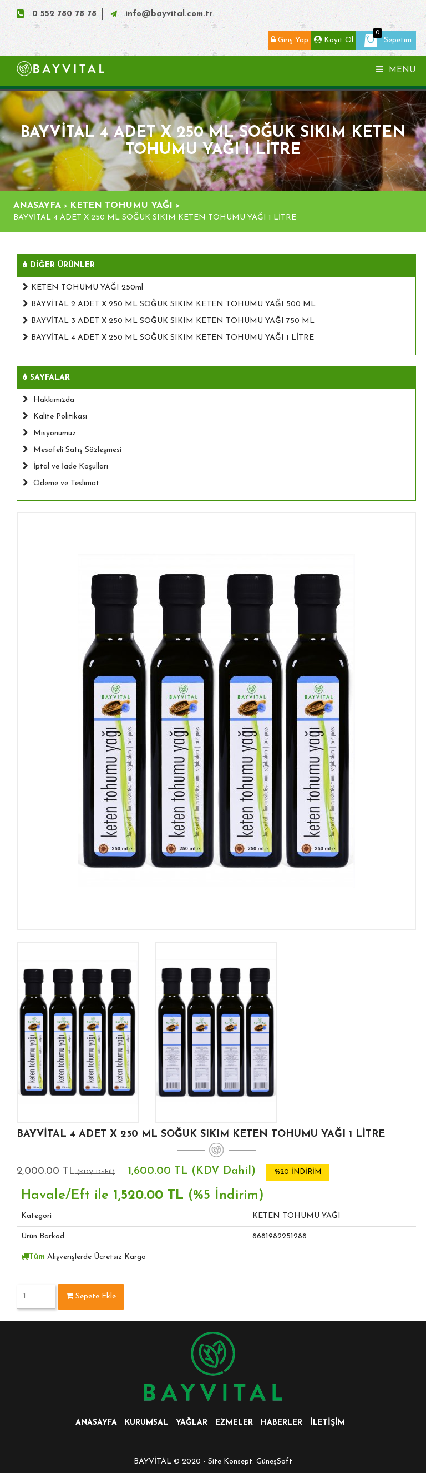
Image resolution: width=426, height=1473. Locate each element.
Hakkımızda (48, 400)
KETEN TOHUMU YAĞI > (125, 205)
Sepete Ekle (91, 1296)
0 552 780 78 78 (64, 14)
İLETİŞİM (327, 1423)
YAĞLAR (191, 1423)
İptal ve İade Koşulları (65, 466)
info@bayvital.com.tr (168, 14)
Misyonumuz (49, 433)
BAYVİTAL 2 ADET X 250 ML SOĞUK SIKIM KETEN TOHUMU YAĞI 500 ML (169, 304)
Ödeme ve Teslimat (61, 483)
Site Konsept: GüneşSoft (250, 1461)
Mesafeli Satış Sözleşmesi (72, 450)
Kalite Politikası (55, 416)
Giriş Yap (289, 40)
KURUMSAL (146, 1423)
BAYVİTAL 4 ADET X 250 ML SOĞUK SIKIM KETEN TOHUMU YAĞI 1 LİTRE (168, 338)
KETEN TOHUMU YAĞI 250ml (83, 287)
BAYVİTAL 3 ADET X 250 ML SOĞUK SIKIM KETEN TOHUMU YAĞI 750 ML (169, 321)
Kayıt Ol (333, 40)
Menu (396, 69)
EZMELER (234, 1423)
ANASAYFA (37, 205)
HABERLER (281, 1423)
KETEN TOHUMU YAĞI (296, 1216)
